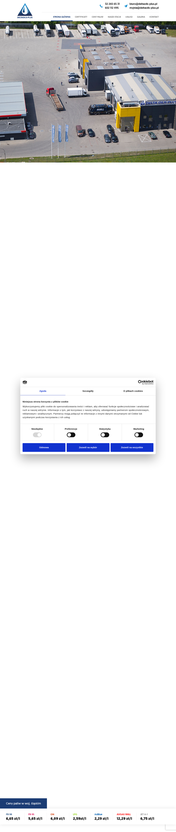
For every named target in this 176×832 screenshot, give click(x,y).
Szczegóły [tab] (87, 391)
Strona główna (61, 16)
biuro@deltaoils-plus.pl (143, 4)
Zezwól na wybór (88, 447)
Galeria (141, 16)
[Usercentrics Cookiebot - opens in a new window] (140, 382)
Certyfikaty (81, 16)
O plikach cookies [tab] (133, 391)
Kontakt (154, 16)
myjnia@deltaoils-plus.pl (144, 8)
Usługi (129, 16)
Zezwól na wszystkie (132, 447)
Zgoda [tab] (42, 391)
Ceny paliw (97, 16)
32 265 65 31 (112, 4)
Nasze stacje (114, 16)
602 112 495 (112, 8)
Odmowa (44, 447)
